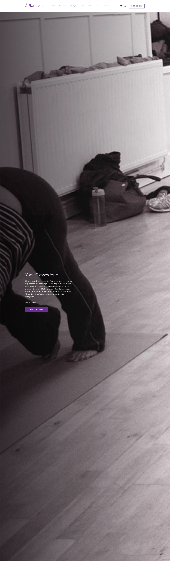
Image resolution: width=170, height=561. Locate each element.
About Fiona (62, 6)
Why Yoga (73, 6)
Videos (90, 6)
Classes (82, 6)
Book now (136, 6)
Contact (105, 6)
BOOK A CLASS (36, 310)
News (97, 6)
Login (125, 6)
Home (53, 6)
